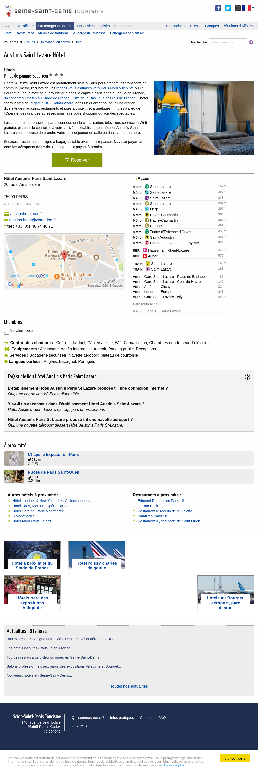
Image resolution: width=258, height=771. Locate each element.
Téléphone (52, 731)
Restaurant (25, 33)
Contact (146, 718)
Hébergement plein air (127, 33)
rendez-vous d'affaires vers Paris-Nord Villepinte (95, 88)
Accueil (29, 42)
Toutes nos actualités (129, 686)
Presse (196, 26)
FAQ (162, 718)
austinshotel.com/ (26, 214)
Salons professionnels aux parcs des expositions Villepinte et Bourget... (64, 666)
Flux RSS (79, 726)
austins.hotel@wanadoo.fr (32, 220)
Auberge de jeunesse (89, 33)
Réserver (80, 160)
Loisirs (104, 26)
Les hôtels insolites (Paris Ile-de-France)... (41, 648)
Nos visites (86, 26)
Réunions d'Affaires (238, 26)
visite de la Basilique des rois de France (104, 98)
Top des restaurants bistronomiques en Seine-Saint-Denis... (54, 657)
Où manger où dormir (55, 26)
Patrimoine (123, 26)
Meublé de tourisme (53, 33)
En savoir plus (19, 764)
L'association (176, 26)
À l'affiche (26, 26)
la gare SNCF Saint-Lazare (51, 103)
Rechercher (199, 42)
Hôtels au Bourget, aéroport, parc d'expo (226, 603)
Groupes (212, 26)
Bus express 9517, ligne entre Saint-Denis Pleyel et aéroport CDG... (61, 639)
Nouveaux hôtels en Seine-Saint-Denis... (39, 675)
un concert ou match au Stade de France (37, 98)
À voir (9, 26)
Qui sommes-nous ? (88, 718)
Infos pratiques (122, 718)
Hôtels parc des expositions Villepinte (32, 603)
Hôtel (8, 33)
